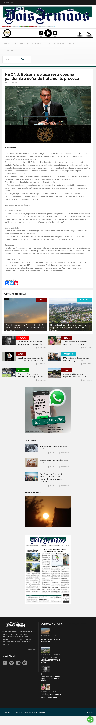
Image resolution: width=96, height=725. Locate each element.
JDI (14, 52)
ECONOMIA (84, 308)
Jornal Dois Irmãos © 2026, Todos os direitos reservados (24, 721)
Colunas (36, 52)
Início (7, 52)
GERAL (41, 308)
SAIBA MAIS (32, 658)
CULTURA (22, 347)
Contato (10, 59)
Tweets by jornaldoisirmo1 (78, 632)
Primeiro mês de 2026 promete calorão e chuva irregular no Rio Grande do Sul (25, 335)
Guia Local (73, 52)
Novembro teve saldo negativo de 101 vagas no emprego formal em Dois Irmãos (69, 336)
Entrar (12, 2)
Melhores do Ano (54, 52)
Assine (6, 2)
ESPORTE (22, 379)
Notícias (24, 52)
